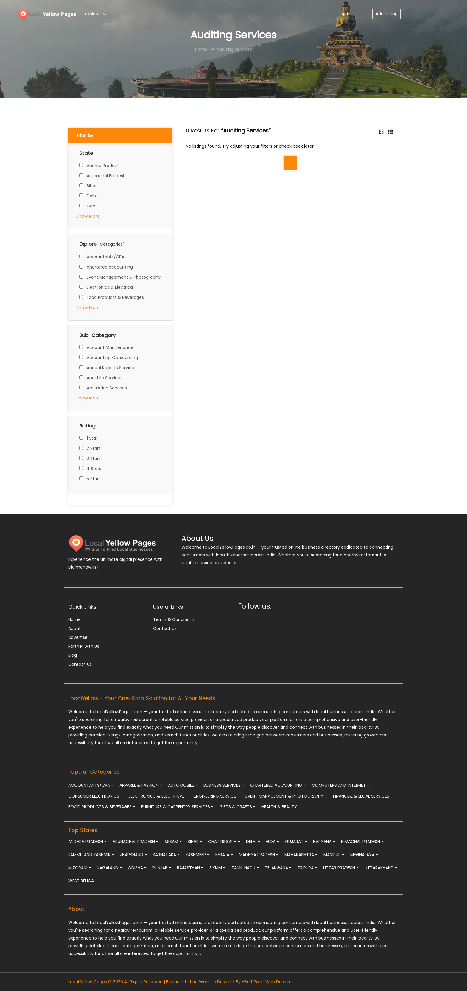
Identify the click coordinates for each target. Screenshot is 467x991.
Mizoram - (79, 868)
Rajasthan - (190, 868)
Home (74, 619)
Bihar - (195, 842)
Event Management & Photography (124, 277)
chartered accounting (110, 267)
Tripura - (307, 868)
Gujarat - (296, 842)
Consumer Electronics (95, 796)
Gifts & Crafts (238, 807)
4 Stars (94, 469)
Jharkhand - (133, 855)
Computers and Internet (340, 785)
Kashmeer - (197, 855)
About (74, 628)
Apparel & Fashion (140, 785)
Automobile (182, 785)
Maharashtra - (300, 855)
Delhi (92, 196)
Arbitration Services (107, 388)
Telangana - (278, 868)
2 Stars (94, 448)
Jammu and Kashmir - (91, 855)
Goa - (272, 842)
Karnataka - (166, 855)
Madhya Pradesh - (258, 855)
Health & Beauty (279, 807)
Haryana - (324, 842)
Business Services (223, 785)
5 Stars (94, 479)
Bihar (92, 186)
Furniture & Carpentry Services (177, 807)
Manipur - (333, 855)
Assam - (173, 842)
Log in (344, 14)
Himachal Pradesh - (362, 842)
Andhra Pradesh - (87, 842)
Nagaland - (109, 868)
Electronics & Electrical (110, 287)
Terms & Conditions (173, 619)
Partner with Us (83, 646)
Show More (88, 216)
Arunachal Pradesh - (135, 842)
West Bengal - (83, 881)
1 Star (92, 438)
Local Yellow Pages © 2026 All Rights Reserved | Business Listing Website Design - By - (156, 982)
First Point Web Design (267, 982)
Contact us (80, 664)
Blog (72, 655)
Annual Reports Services (111, 368)
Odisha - (137, 868)
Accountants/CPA (105, 257)
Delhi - (253, 842)
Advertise (78, 637)
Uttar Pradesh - (341, 868)
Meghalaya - (364, 855)
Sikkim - (217, 868)
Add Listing (387, 14)
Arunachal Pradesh (106, 176)
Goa (91, 206)
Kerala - (224, 855)
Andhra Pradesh (103, 165)
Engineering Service (216, 796)
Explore (92, 14)
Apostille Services (104, 378)
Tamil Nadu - (245, 868)
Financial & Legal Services (363, 796)
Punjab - (161, 868)
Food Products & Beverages (115, 297)
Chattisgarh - (224, 842)
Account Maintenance (110, 347)
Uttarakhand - (381, 868)
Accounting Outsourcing (112, 357)
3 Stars (94, 458)
